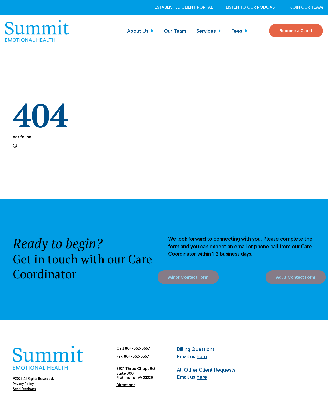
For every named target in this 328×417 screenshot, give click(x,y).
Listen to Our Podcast (251, 7)
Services (206, 31)
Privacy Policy (23, 384)
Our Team (175, 31)
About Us (137, 31)
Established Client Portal (184, 7)
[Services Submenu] (221, 31)
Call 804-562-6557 (133, 348)
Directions (125, 384)
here (202, 356)
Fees (236, 31)
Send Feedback (24, 389)
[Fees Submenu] (247, 31)
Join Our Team (306, 7)
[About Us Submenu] (153, 31)
